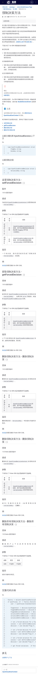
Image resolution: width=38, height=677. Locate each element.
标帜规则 (6, 95)
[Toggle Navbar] (35, 2)
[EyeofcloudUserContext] (19, 670)
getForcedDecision (10, 125)
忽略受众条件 (20, 42)
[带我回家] (12, 2)
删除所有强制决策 (9, 130)
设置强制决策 (8, 123)
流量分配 (29, 42)
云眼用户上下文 (7, 657)
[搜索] (31, 2)
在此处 (4, 265)
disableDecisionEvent (24, 102)
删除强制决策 (8, 128)
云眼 (5, 16)
